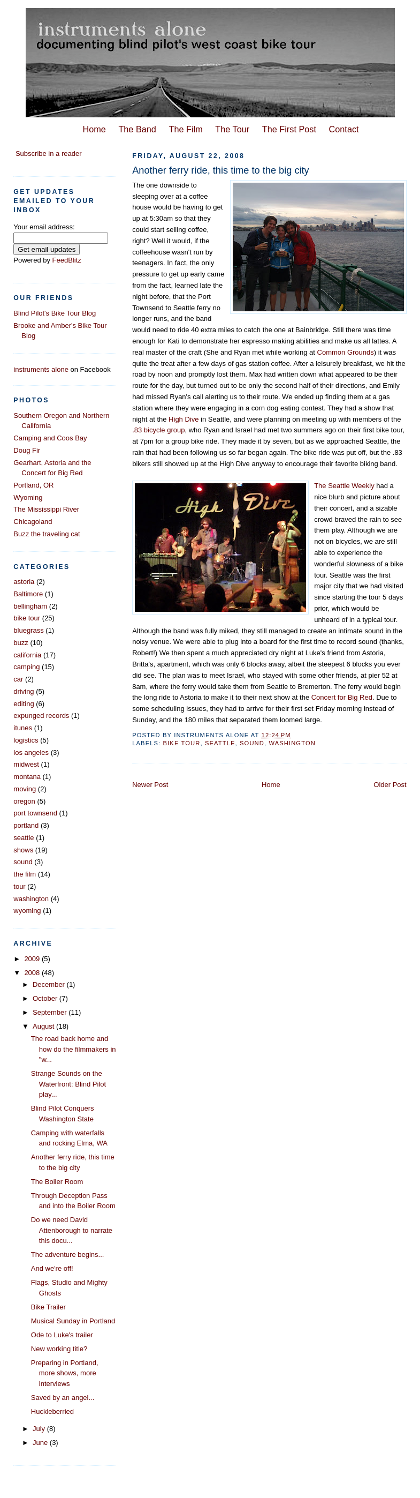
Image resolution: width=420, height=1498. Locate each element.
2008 (33, 973)
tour (19, 886)
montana (27, 777)
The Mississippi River (46, 509)
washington (292, 743)
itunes (22, 728)
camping (26, 667)
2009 (33, 959)
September (50, 1012)
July (40, 1429)
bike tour (182, 743)
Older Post (389, 785)
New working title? (59, 1349)
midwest (26, 764)
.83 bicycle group (158, 430)
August (44, 1026)
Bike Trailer (48, 1307)
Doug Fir (26, 450)
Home (93, 129)
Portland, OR (33, 485)
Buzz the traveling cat (46, 534)
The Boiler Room (57, 1182)
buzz (20, 643)
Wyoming (27, 497)
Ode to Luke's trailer (62, 1335)
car (18, 679)
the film (24, 874)
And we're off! (52, 1268)
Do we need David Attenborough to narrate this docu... (71, 1230)
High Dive (183, 419)
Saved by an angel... (63, 1398)
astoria (23, 582)
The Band (137, 129)
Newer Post (150, 785)
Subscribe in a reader (49, 153)
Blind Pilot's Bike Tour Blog (54, 313)
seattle (220, 743)
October (46, 998)
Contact (344, 129)
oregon (24, 801)
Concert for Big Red (341, 697)
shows (23, 850)
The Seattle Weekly (344, 486)
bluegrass (28, 630)
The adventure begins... (67, 1254)
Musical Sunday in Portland (73, 1321)
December (50, 984)
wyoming (27, 911)
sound (252, 743)
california (27, 655)
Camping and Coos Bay (50, 438)
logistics (25, 740)
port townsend (35, 813)
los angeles (31, 752)
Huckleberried (52, 1411)
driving (23, 691)
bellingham (30, 606)
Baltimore (28, 594)
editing (23, 704)
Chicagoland (32, 522)
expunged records (41, 715)
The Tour (232, 129)
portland (26, 825)
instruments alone (40, 369)
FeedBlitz (66, 260)
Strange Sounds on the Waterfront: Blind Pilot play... (68, 1083)
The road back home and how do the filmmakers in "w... (73, 1049)
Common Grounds (345, 352)
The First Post (289, 129)
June (41, 1443)
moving (24, 789)
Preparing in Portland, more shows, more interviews (64, 1373)
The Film (186, 129)
